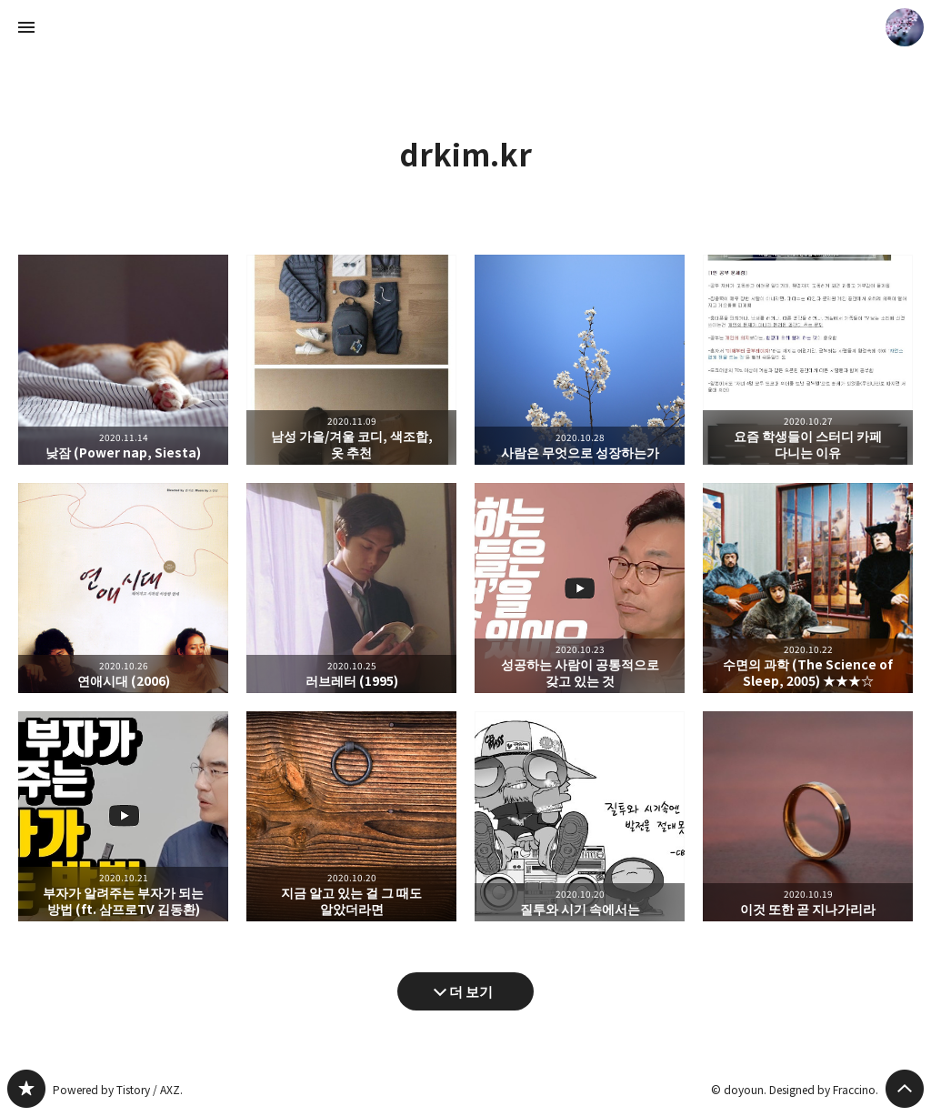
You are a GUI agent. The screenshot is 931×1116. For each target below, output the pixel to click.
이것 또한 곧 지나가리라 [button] (808, 816)
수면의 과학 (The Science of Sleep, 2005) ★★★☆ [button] (808, 588)
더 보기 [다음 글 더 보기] (471, 990)
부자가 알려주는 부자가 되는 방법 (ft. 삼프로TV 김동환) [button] (123, 816)
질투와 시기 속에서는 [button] (580, 816)
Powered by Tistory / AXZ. (118, 1089)
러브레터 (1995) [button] (351, 588)
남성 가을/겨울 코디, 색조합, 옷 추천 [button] (351, 360)
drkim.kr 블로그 (26, 1089)
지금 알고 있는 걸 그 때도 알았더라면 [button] (351, 816)
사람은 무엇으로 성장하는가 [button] (580, 360)
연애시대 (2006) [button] (123, 588)
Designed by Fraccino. (823, 1089)
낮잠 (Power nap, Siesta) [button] (123, 360)
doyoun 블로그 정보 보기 (904, 27)
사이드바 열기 (26, 27)
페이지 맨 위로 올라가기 (904, 1089)
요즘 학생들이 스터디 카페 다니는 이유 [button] (808, 360)
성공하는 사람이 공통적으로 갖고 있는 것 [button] (580, 588)
